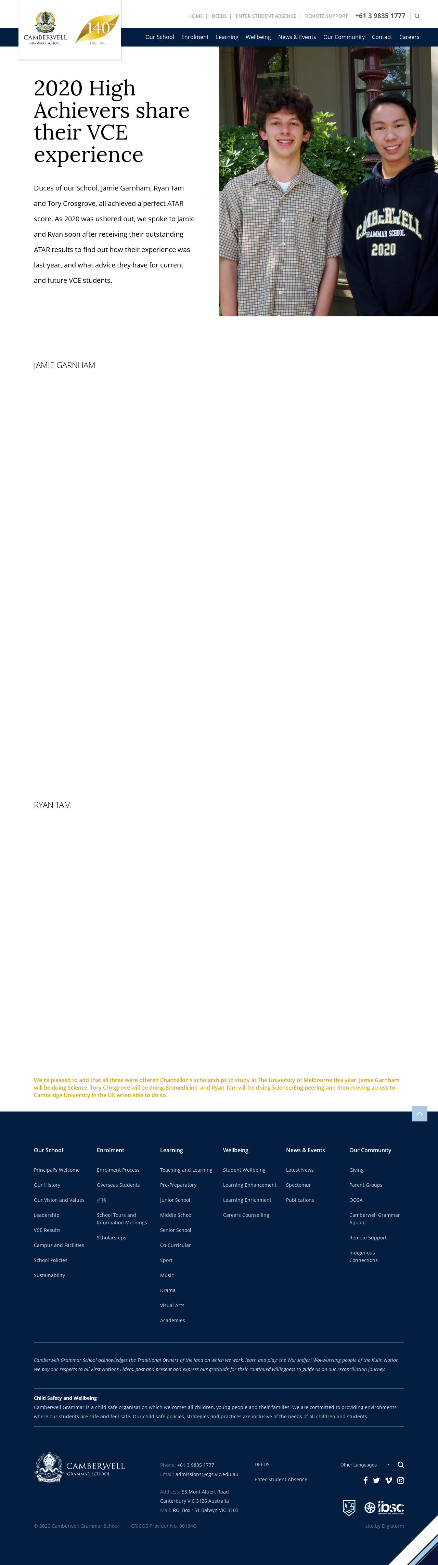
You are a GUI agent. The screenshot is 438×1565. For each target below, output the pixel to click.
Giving (356, 1170)
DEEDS (219, 16)
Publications (300, 1200)
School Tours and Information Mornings (122, 1218)
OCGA (356, 1200)
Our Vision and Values (59, 1200)
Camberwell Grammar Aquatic (374, 1218)
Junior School (175, 1200)
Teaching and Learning (186, 1170)
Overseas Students (118, 1185)
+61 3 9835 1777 (380, 16)
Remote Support (368, 1237)
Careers (409, 37)
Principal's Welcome (57, 1170)
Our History (47, 1185)
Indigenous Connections (363, 1256)
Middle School (176, 1215)
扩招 (101, 1200)
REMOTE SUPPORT (326, 16)
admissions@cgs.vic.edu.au (207, 1474)
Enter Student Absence (281, 1479)
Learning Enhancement (249, 1185)
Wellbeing (258, 37)
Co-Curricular (175, 1245)
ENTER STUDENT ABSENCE (266, 16)
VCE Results (47, 1230)
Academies (172, 1320)
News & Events (297, 37)
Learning (227, 37)
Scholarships (111, 1237)
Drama (168, 1290)
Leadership (47, 1215)
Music (167, 1275)
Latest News (300, 1170)
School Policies (50, 1260)
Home (195, 16)
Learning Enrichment (247, 1200)
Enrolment (195, 37)
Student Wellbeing (244, 1170)
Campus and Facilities (59, 1245)
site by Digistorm (384, 1526)
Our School (159, 37)
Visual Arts (172, 1305)
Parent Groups (366, 1185)
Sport (166, 1260)
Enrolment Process (118, 1170)
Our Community (344, 37)
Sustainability (49, 1275)
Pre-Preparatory (178, 1185)
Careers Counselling (246, 1215)
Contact (382, 37)
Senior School (175, 1230)
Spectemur (298, 1185)
